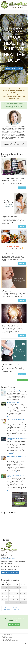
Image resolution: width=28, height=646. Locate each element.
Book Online (14, 625)
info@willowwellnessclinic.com (9, 558)
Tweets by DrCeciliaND (6, 613)
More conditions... (22, 380)
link (13, 89)
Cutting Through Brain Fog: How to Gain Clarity (17, 438)
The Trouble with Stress (13, 402)
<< (2, 582)
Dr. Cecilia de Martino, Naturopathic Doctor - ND (11, 608)
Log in (25, 643)
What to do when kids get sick (15, 390)
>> (9, 582)
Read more (14, 435)
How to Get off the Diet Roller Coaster (15, 420)
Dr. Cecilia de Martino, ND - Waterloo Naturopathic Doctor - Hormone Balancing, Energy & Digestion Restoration (14, 105)
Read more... (22, 187)
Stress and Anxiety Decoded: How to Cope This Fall (16, 457)
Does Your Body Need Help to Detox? (15, 475)
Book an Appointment (14, 68)
